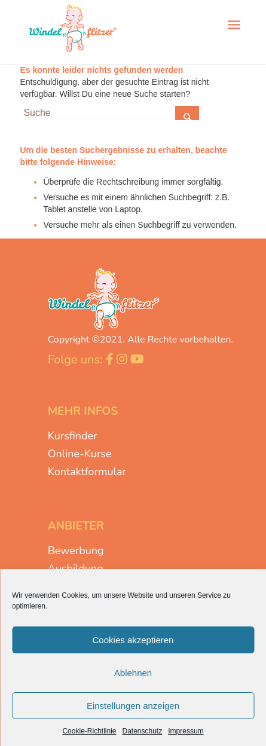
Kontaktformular (87, 471)
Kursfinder (72, 436)
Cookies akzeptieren (133, 640)
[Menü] (234, 24)
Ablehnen (133, 673)
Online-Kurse (80, 454)
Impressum (185, 731)
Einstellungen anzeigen (133, 706)
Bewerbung (76, 550)
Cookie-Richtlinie (89, 731)
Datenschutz (143, 731)
